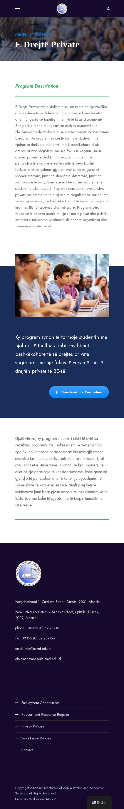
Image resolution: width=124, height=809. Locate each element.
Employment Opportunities (40, 702)
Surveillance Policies (36, 738)
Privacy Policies (32, 726)
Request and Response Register (45, 714)
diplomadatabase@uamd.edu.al (38, 658)
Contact (27, 749)
